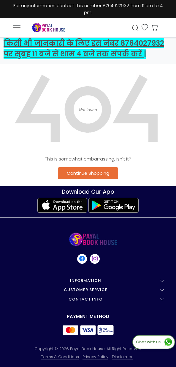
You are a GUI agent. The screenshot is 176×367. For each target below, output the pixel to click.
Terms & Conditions (60, 357)
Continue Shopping (88, 173)
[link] (135, 28)
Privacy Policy (95, 357)
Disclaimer (122, 357)
